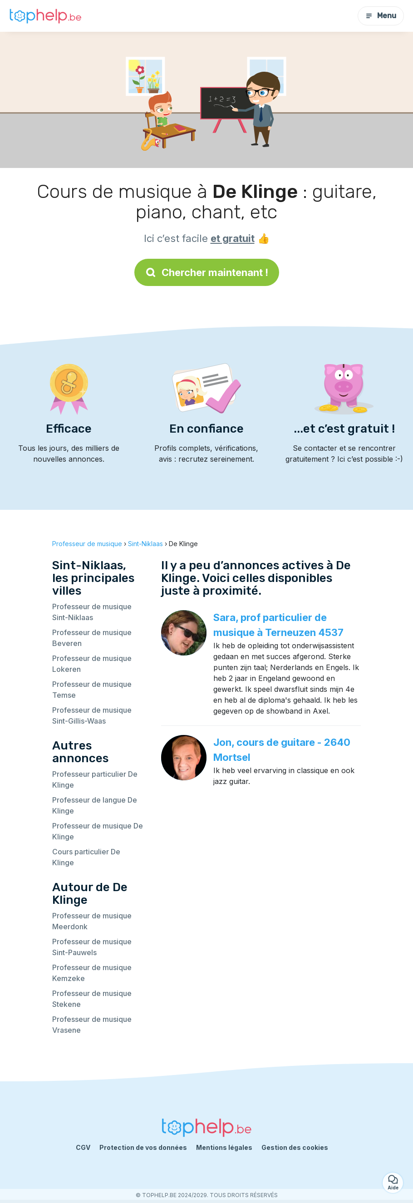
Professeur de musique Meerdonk (92, 921)
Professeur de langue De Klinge (94, 805)
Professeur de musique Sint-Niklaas (92, 612)
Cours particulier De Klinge (86, 857)
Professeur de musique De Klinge (97, 831)
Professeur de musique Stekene (92, 999)
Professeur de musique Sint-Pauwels (92, 947)
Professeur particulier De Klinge (95, 779)
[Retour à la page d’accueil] (45, 16)
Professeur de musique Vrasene (92, 1025)
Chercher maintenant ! (206, 272)
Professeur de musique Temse (92, 690)
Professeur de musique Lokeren (92, 664)
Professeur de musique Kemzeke (92, 973)
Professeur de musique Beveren (92, 638)
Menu (380, 15)
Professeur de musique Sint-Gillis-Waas (92, 715)
